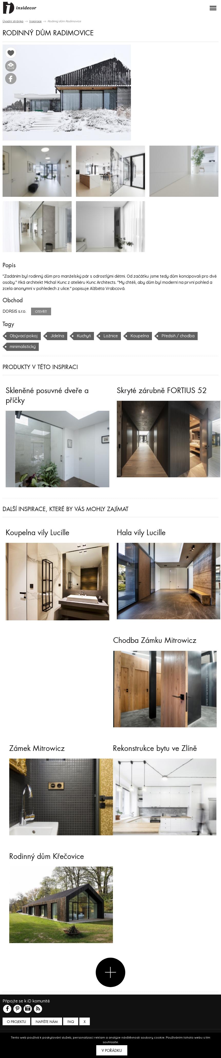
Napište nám (47, 1022)
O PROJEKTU (16, 1022)
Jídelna (57, 335)
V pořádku (112, 1050)
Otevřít (41, 312)
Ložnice (110, 335)
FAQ (71, 1022)
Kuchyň (84, 335)
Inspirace (35, 21)
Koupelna (139, 335)
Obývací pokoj (24, 335)
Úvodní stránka (13, 21)
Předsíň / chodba (178, 335)
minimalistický (23, 346)
